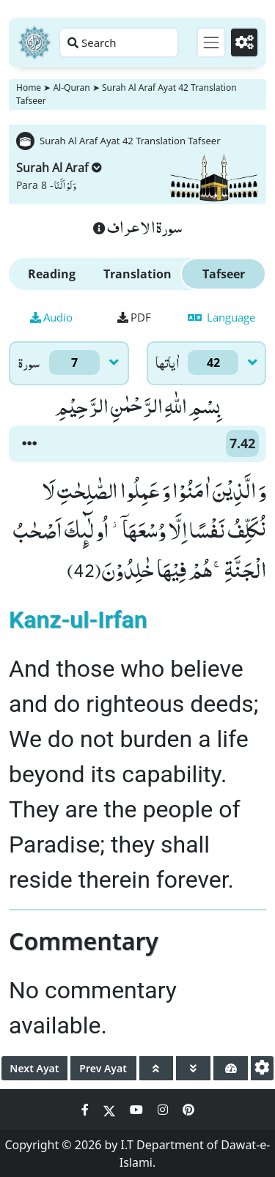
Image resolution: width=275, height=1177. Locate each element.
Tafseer (223, 274)
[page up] (156, 1068)
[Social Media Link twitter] (110, 1110)
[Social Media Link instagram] (164, 1110)
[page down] (193, 1068)
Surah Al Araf (59, 168)
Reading (52, 274)
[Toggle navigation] (211, 42)
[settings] (262, 1068)
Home (28, 87)
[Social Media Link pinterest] (188, 1110)
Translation (137, 274)
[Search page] (118, 42)
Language (221, 317)
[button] (29, 444)
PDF (134, 317)
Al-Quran (71, 87)
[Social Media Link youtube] (138, 1110)
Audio (51, 317)
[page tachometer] (230, 1068)
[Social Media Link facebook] (86, 1110)
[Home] (34, 42)
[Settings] (244, 42)
